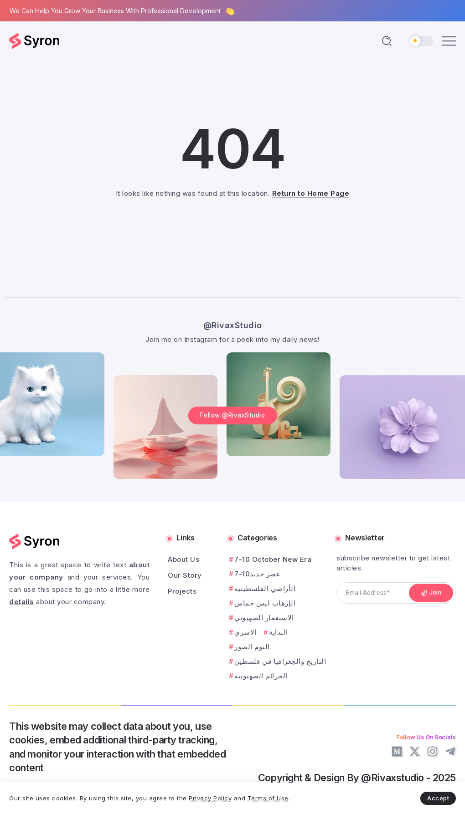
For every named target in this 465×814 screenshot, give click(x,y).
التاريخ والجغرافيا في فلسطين (280, 661)
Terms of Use (268, 798)
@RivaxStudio (232, 325)
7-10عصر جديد (257, 574)
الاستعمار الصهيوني (264, 617)
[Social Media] (397, 751)
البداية (278, 632)
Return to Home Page (311, 193)
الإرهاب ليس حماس (264, 603)
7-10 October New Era (272, 559)
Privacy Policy (210, 798)
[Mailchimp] (431, 593)
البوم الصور (252, 646)
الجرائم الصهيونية (261, 676)
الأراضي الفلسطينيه (264, 588)
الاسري (245, 632)
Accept (438, 798)
